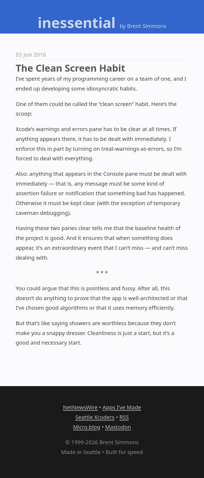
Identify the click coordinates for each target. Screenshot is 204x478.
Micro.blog (86, 427)
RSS (124, 417)
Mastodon (118, 427)
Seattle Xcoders (94, 417)
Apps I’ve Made (122, 407)
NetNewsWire (80, 407)
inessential (77, 22)
